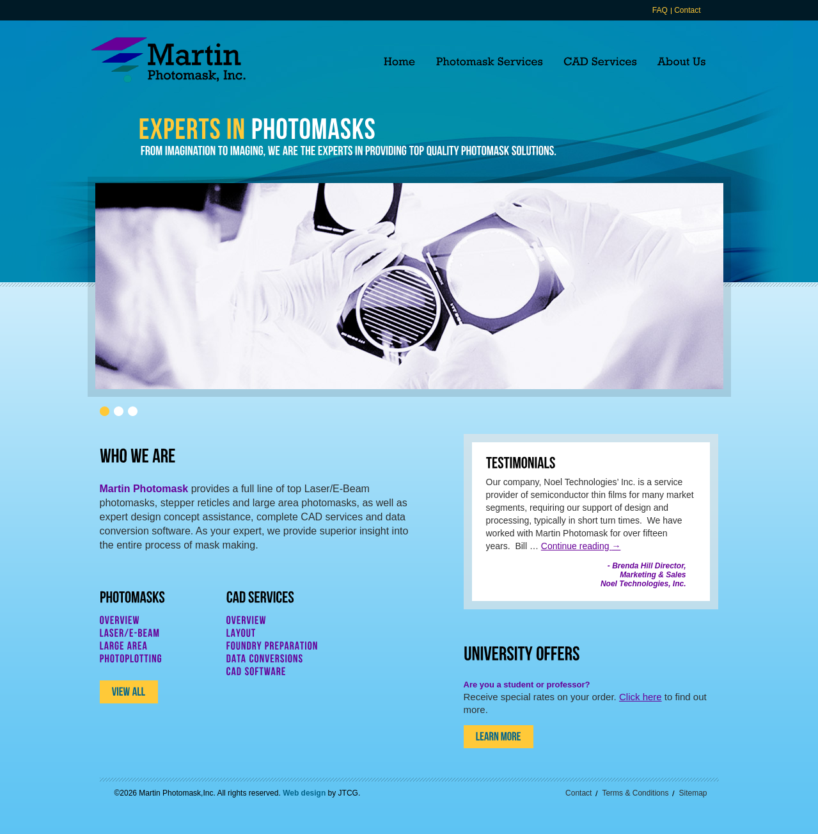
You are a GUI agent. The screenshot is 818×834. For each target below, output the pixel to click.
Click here (640, 696)
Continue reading (581, 546)
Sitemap (693, 793)
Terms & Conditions (635, 793)
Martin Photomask (144, 488)
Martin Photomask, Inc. (168, 60)
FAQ (660, 10)
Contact (687, 10)
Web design (304, 793)
